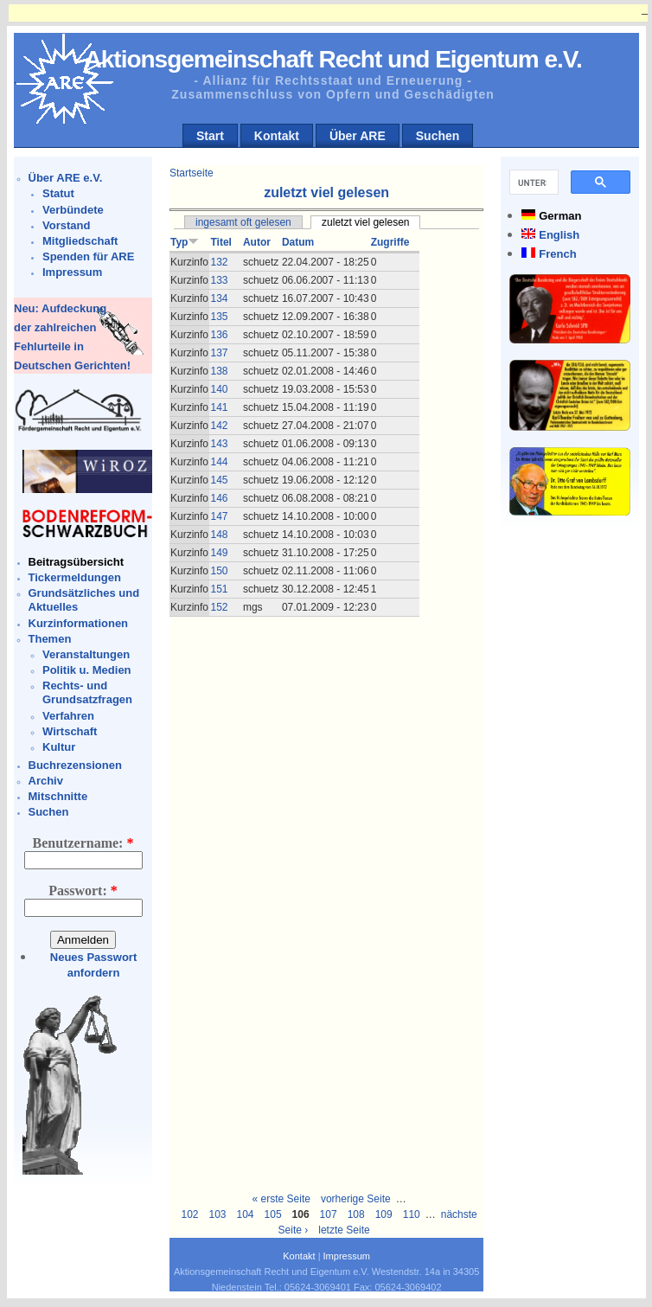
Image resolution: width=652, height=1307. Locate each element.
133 (218, 280)
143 (218, 444)
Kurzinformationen (79, 623)
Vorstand (66, 225)
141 (218, 407)
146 (218, 498)
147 (218, 516)
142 (218, 426)
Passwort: (83, 890)
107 (328, 1214)
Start (210, 136)
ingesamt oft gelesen (243, 222)
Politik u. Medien (86, 669)
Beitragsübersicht (77, 561)
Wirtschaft (69, 731)
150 (218, 571)
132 (218, 262)
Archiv (46, 780)
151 (218, 589)
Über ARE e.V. (66, 177)
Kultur (58, 746)
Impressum (72, 272)
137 (218, 353)
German (560, 215)
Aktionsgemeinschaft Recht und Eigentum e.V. (333, 59)
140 (218, 389)
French (557, 253)
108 (356, 1214)
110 (411, 1214)
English (559, 234)
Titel (220, 242)
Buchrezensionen (75, 765)
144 (218, 462)
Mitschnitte (58, 796)
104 (245, 1214)
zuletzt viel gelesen (365, 222)
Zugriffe (390, 242)
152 (218, 607)
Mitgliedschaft (80, 240)
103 (217, 1214)
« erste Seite (281, 1199)
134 (218, 298)
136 (218, 335)
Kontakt (276, 136)
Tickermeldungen (75, 577)
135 (218, 317)
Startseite (191, 173)
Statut (58, 193)
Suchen (438, 136)
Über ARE (357, 136)
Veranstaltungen (86, 654)
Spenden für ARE (88, 256)
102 (189, 1214)
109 (384, 1214)
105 (273, 1214)
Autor (257, 242)
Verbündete (73, 209)
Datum (298, 242)
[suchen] (532, 182)
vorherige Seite (356, 1199)
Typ (184, 242)
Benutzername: (83, 843)
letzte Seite (343, 1230)
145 (218, 480)
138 (218, 371)
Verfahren (68, 715)
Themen (50, 638)
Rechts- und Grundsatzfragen (87, 692)
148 (218, 535)
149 (218, 553)
